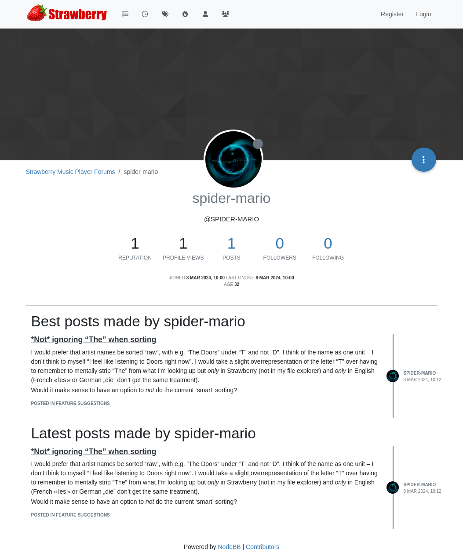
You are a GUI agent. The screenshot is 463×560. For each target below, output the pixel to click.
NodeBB (229, 546)
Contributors (262, 546)
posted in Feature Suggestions (70, 403)
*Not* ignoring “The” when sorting (94, 339)
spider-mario (420, 373)
